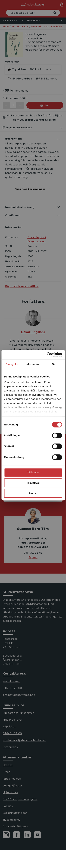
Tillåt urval (33, 482)
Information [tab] (33, 364)
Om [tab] (54, 364)
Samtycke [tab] (12, 364)
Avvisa (33, 493)
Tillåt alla (33, 472)
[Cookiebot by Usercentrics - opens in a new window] (47, 354)
